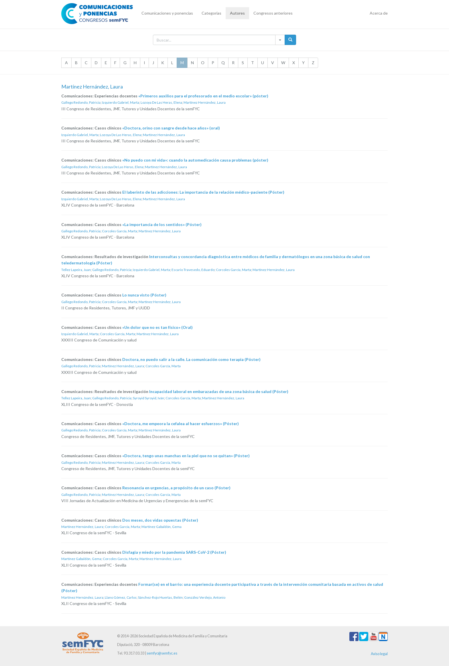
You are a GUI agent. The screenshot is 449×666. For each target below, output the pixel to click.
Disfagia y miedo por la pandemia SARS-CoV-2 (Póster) (174, 552)
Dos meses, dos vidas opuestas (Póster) (160, 520)
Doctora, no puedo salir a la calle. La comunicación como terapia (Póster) (191, 359)
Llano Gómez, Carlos (121, 597)
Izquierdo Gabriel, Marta (120, 102)
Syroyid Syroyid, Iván (148, 398)
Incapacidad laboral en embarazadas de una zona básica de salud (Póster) (218, 391)
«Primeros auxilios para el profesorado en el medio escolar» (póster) (203, 95)
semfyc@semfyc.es (162, 653)
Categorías (211, 13)
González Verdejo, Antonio (204, 597)
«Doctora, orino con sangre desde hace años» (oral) (171, 127)
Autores (237, 13)
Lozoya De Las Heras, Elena (161, 102)
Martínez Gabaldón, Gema (161, 526)
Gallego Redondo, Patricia (81, 102)
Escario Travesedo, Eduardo (193, 270)
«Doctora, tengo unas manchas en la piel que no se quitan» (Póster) (186, 455)
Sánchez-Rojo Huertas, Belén (160, 597)
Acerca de (379, 13)
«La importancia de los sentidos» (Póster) (162, 224)
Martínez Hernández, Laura (205, 102)
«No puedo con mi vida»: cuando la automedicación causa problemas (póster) (195, 160)
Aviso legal (379, 654)
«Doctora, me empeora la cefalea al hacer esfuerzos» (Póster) (180, 423)
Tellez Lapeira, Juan (76, 270)
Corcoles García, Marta (119, 231)
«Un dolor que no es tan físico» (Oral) (157, 327)
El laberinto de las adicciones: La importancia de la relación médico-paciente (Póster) (203, 192)
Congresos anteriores (273, 13)
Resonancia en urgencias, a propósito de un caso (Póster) (176, 487)
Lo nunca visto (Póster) (144, 294)
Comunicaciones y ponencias (167, 13)
